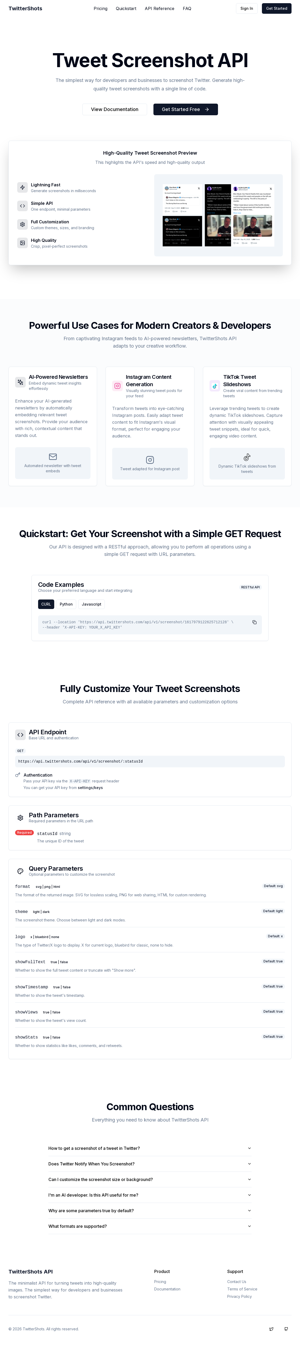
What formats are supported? (150, 1226)
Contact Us (236, 1281)
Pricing (100, 8)
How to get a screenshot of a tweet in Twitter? (150, 1148)
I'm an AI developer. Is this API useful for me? (150, 1195)
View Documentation (114, 109)
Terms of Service (242, 1289)
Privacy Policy (239, 1296)
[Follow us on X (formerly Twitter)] (271, 1329)
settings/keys (90, 787)
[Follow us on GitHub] (286, 1329)
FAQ (187, 8)
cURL (46, 604)
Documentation (167, 1289)
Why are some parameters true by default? (150, 1210)
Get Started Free (186, 109)
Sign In (246, 8)
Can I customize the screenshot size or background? (150, 1179)
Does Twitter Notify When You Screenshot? (150, 1163)
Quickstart (126, 8)
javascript (91, 604)
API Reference (159, 8)
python (66, 604)
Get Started (276, 8)
